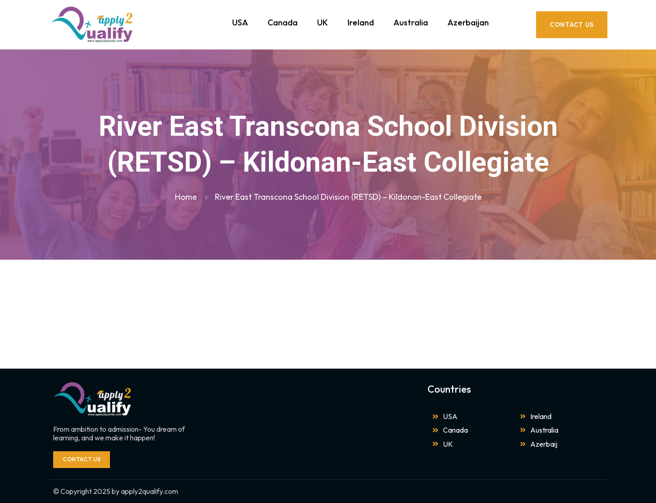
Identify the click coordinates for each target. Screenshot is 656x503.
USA (240, 22)
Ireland (361, 22)
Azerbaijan (468, 22)
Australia (410, 22)
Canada (283, 22)
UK (322, 22)
